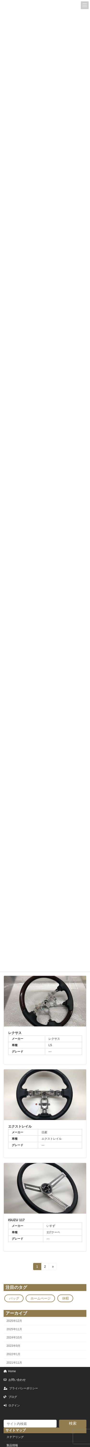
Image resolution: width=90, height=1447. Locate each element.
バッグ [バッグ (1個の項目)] (14, 1298)
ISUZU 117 (16, 1220)
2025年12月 (14, 1321)
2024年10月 (14, 1337)
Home (10, 1371)
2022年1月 (13, 1354)
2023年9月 (13, 1345)
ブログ (10, 1397)
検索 (73, 1423)
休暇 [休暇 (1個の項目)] (65, 1298)
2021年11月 (14, 1362)
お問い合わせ (15, 1379)
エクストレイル (20, 1126)
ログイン (12, 1405)
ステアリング (15, 1437)
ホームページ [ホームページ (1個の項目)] (40, 1298)
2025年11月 (14, 1329)
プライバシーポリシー (21, 1388)
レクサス (15, 1033)
